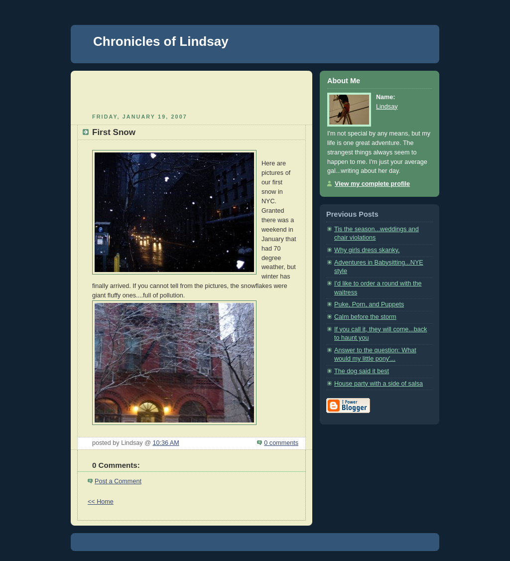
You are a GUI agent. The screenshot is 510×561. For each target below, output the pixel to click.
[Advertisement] (191, 91)
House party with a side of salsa (378, 383)
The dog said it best (361, 371)
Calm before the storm (365, 316)
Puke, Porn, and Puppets (369, 304)
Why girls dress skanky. (367, 250)
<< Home (101, 501)
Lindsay (386, 106)
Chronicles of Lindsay (161, 41)
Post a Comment (118, 481)
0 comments (281, 442)
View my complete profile (372, 183)
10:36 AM (165, 442)
